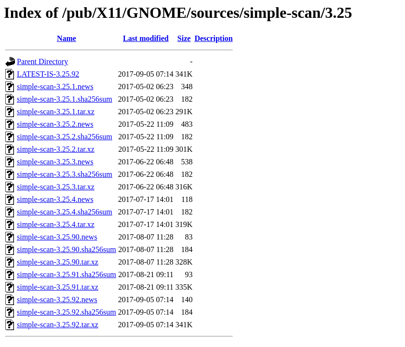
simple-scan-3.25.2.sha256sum (64, 137)
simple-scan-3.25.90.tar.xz (57, 262)
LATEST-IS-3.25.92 (48, 74)
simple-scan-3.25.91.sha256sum (66, 274)
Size (184, 38)
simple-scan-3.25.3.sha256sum (64, 174)
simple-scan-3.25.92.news (57, 299)
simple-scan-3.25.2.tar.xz (55, 149)
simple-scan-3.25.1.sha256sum (64, 99)
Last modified (146, 38)
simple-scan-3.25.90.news (57, 237)
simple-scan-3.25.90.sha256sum (66, 249)
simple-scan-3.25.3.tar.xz (55, 187)
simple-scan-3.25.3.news (55, 162)
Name (66, 38)
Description (213, 38)
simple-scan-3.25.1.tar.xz (55, 111)
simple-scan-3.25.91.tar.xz (57, 287)
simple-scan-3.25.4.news (55, 199)
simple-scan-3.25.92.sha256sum (66, 312)
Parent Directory (42, 61)
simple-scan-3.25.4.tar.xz (55, 224)
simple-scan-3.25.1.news (55, 86)
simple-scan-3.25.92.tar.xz (57, 324)
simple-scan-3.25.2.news (55, 124)
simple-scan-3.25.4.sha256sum (64, 212)
